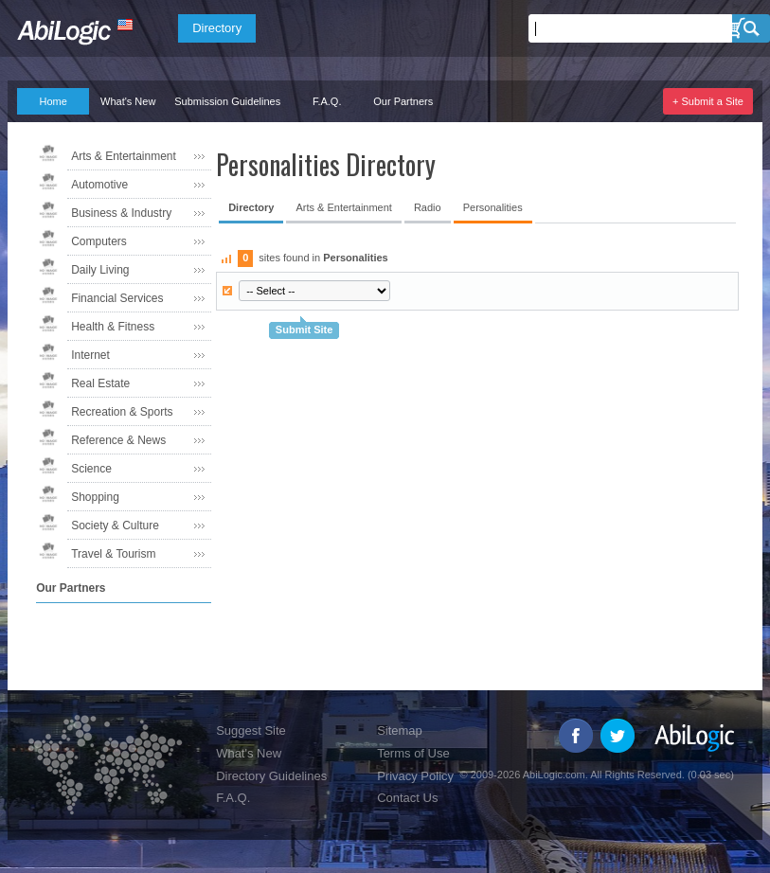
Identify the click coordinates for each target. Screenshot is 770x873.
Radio (427, 207)
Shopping (95, 497)
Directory (217, 28)
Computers (99, 241)
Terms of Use (413, 753)
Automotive (99, 184)
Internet (90, 355)
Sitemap (399, 730)
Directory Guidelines (271, 776)
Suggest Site (251, 730)
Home (52, 101)
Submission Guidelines (227, 101)
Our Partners (403, 101)
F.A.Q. (327, 101)
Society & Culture (115, 525)
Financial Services (117, 298)
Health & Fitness (112, 326)
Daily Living (100, 269)
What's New (127, 101)
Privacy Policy (415, 776)
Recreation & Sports (121, 412)
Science (91, 468)
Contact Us (407, 798)
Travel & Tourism (113, 554)
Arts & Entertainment (123, 156)
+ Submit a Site (707, 101)
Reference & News (118, 440)
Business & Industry (121, 213)
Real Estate (100, 383)
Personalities (493, 207)
